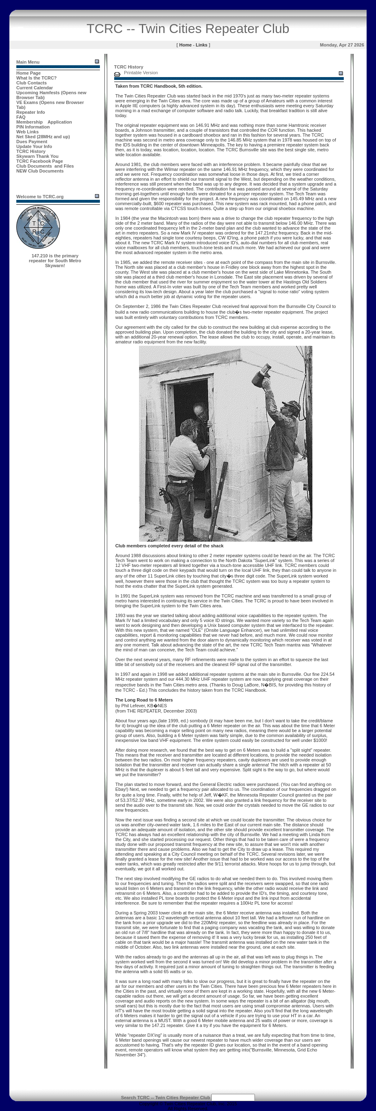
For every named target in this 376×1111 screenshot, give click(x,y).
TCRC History (31, 151)
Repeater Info (30, 112)
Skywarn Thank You (37, 156)
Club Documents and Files (45, 166)
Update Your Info (34, 146)
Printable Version (141, 72)
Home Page (28, 73)
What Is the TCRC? (36, 77)
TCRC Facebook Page (39, 161)
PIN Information (33, 126)
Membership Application (44, 122)
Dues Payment (31, 141)
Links (202, 44)
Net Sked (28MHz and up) (43, 136)
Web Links (27, 131)
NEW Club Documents (40, 170)
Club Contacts (31, 82)
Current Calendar (34, 87)
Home (185, 44)
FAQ (21, 117)
